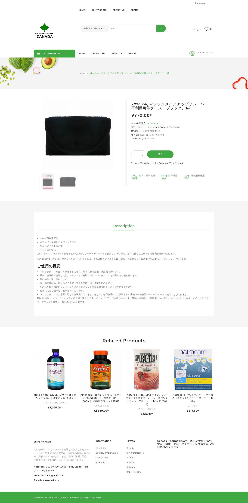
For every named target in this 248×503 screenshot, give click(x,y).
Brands (130, 448)
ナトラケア (193, 405)
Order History (133, 471)
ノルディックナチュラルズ (55, 402)
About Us (101, 448)
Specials (131, 462)
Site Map (100, 462)
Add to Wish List (144, 163)
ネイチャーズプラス (147, 409)
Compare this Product (174, 163)
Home (82, 73)
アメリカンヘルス (101, 405)
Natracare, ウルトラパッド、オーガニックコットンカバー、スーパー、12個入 (192, 397)
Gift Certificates (135, 452)
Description (124, 225)
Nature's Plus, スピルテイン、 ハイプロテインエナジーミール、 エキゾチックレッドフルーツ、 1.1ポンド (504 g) (147, 399)
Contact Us (102, 457)
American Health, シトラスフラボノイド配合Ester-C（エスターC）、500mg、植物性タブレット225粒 (101, 397)
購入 (160, 154)
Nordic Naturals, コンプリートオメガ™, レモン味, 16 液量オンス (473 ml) (55, 396)
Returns (130, 467)
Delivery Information (107, 452)
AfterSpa (153, 123)
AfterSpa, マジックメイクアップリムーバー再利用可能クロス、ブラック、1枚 (129, 73)
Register (182, 28)
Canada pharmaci (69, 497)
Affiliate (130, 457)
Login (194, 28)
